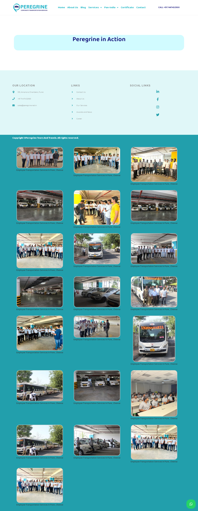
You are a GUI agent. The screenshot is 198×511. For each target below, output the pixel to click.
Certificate (127, 7)
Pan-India (111, 7)
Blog (83, 7)
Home (61, 7)
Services (95, 7)
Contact (141, 7)
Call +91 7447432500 (169, 7)
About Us (72, 7)
